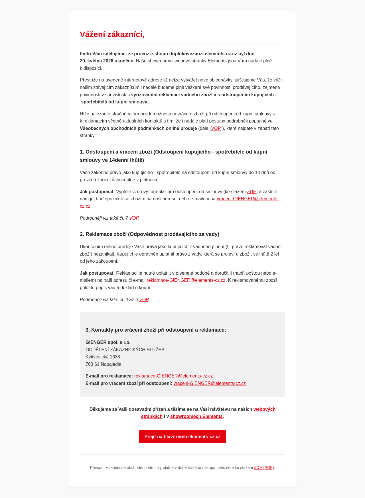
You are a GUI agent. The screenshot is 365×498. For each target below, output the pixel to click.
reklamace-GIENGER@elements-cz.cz (186, 280)
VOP (216, 128)
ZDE (251, 191)
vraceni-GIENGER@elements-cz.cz (209, 383)
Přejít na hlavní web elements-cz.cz (183, 436)
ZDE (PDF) (264, 467)
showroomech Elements (196, 416)
